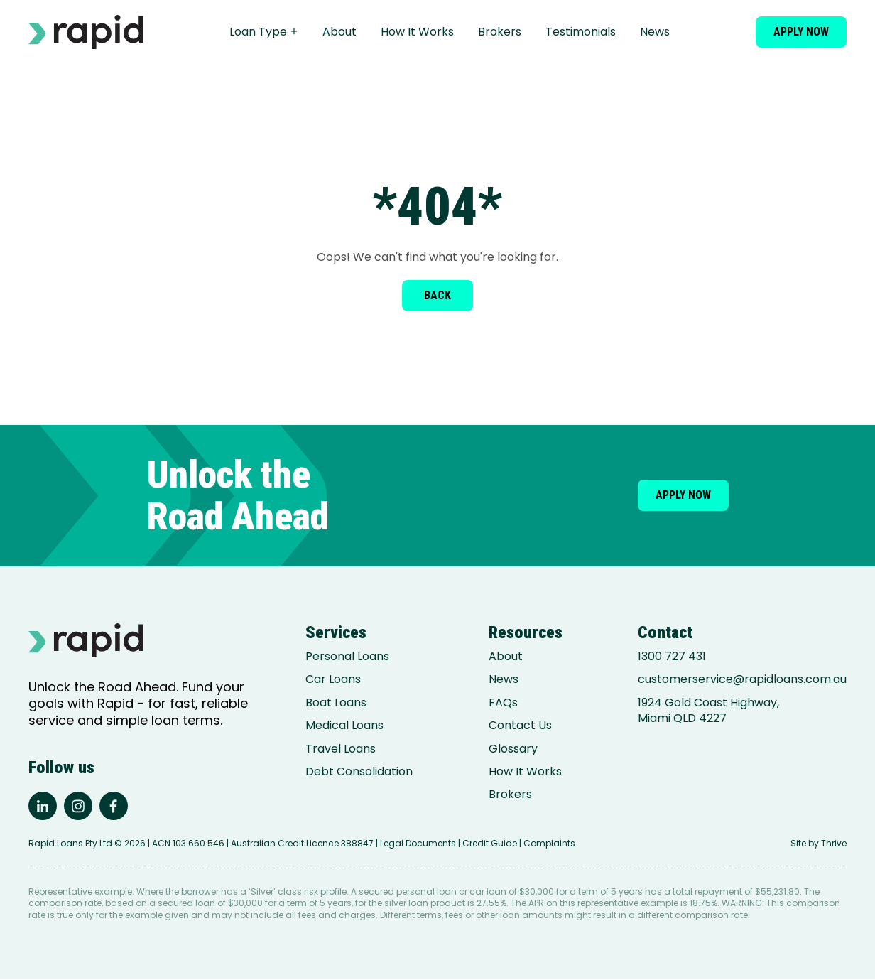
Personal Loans (347, 656)
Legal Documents (418, 845)
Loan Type (266, 31)
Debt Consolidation (359, 772)
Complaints (549, 845)
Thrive (834, 845)
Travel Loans (340, 749)
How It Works (419, 31)
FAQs (503, 703)
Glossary (513, 749)
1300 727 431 (672, 656)
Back (437, 295)
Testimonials (583, 31)
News (657, 31)
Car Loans (333, 679)
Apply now (801, 31)
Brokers (501, 31)
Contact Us (520, 725)
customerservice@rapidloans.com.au (742, 679)
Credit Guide (489, 845)
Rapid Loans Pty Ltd (70, 845)
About (342, 31)
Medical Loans (344, 725)
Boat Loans (335, 703)
